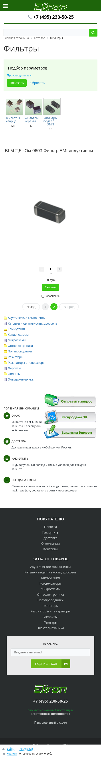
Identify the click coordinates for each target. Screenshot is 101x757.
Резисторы (15, 357)
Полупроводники (20, 351)
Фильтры (14, 374)
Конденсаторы (18, 334)
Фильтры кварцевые (13, 120)
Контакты (50, 549)
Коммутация (17, 329)
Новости (50, 527)
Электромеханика (20, 379)
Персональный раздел (50, 722)
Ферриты (14, 368)
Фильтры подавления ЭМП (50, 121)
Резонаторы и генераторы (26, 362)
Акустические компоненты (27, 318)
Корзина (12, 753)
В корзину (50, 287)
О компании (50, 543)
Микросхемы (17, 340)
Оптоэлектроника (20, 346)
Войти (10, 748)
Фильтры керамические (32, 120)
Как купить (50, 532)
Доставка (50, 538)
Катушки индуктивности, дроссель (32, 323)
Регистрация (26, 748)
